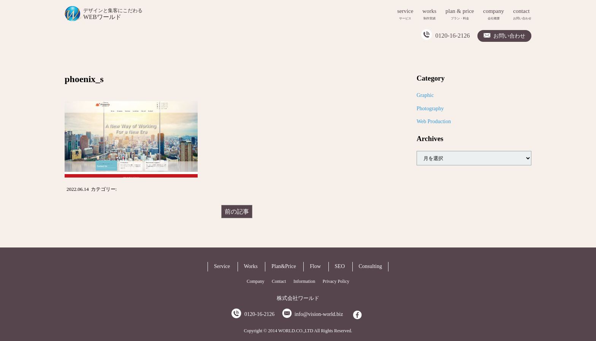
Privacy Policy (336, 281)
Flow (315, 266)
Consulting (370, 266)
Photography (430, 108)
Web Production (434, 121)
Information (304, 281)
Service (222, 266)
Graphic (425, 95)
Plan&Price (283, 266)
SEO (340, 266)
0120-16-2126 (452, 35)
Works (251, 266)
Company (256, 281)
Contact (279, 281)
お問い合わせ (509, 36)
